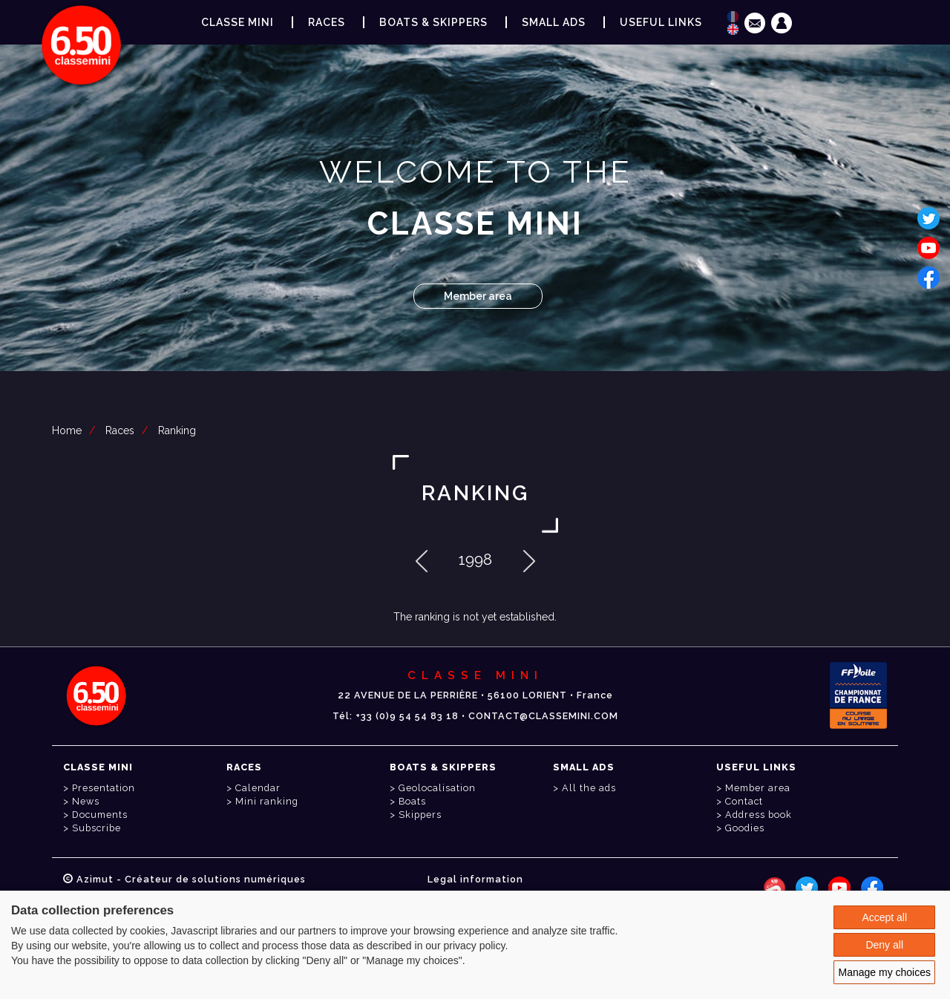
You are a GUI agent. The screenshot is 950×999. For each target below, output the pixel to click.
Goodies (744, 827)
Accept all (884, 917)
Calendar (258, 787)
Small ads (554, 22)
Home (67, 430)
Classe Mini (237, 22)
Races (119, 430)
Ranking (177, 430)
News (85, 801)
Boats (412, 801)
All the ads (589, 787)
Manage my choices (884, 972)
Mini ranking (266, 801)
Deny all (884, 945)
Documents (100, 814)
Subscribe (96, 827)
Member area (478, 296)
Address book (758, 814)
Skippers (420, 814)
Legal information (475, 879)
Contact (744, 801)
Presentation (103, 787)
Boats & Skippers (433, 22)
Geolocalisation (437, 787)
